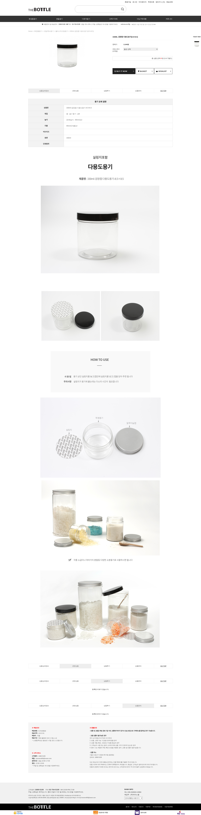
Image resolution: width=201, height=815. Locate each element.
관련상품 (75, 91)
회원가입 (128, 2)
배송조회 (169, 2)
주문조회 (151, 2)
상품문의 (138, 91)
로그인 (135, 2)
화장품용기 (33, 19)
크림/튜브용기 (49, 31)
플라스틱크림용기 (61, 31)
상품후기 (107, 91)
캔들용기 (59, 19)
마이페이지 (142, 2)
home (30, 31)
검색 (122, 9)
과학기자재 (113, 19)
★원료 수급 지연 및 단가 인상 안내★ (144, 24)
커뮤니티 (169, 19)
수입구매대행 (141, 19)
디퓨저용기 (86, 19)
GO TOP (163, 91)
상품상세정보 (44, 91)
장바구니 (160, 2)
